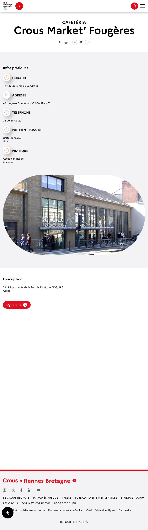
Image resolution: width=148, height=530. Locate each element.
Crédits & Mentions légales (101, 510)
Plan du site (125, 510)
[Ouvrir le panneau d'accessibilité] (7, 512)
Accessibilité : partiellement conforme (24, 510)
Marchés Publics (45, 497)
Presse (66, 497)
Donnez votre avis (36, 503)
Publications (85, 497)
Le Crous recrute (16, 497)
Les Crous (10, 503)
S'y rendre (16, 305)
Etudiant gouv (132, 497)
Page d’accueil (65, 503)
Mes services (107, 497)
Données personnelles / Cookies (65, 510)
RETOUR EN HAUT (72, 522)
